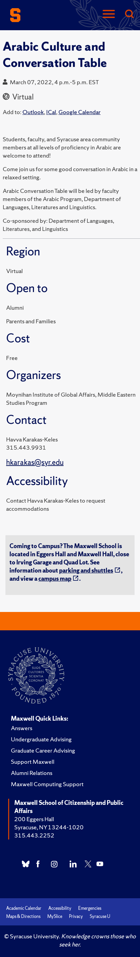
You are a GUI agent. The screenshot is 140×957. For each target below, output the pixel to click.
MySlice (54, 916)
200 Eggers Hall (34, 819)
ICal (51, 112)
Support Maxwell (32, 761)
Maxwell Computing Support (47, 784)
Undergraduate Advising (41, 739)
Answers (21, 728)
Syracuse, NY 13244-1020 (49, 827)
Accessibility (59, 908)
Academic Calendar (23, 908)
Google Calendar (79, 112)
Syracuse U (100, 916)
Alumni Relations (31, 773)
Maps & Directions (23, 916)
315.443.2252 (34, 835)
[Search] (129, 14)
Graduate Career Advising (43, 750)
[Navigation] (108, 14)
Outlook (33, 112)
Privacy (76, 916)
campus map (54, 578)
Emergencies (89, 908)
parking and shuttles (86, 570)
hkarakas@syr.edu (35, 462)
